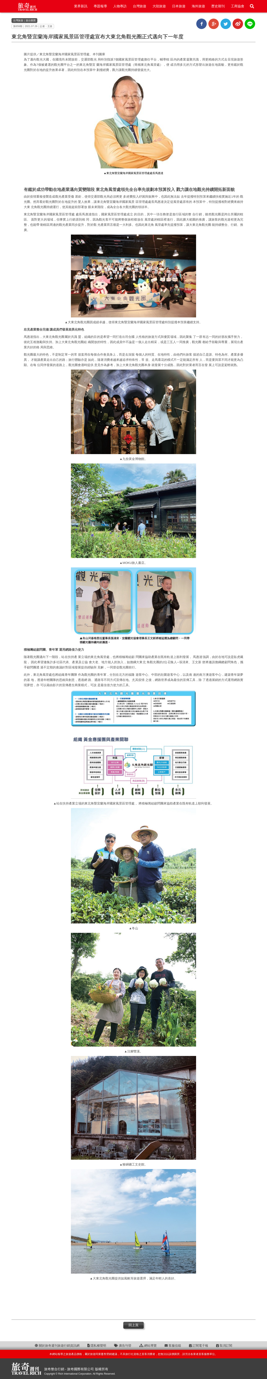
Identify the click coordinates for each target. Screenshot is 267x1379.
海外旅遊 (198, 6)
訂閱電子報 (198, 1345)
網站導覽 (148, 1345)
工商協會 (237, 6)
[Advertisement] (133, 1299)
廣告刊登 (122, 1345)
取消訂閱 (224, 1345)
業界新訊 (80, 6)
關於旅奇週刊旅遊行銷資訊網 (57, 1345)
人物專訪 (120, 6)
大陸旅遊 (159, 6)
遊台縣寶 (31, 20)
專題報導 (100, 6)
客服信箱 (173, 1345)
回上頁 (133, 1325)
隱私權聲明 (96, 1345)
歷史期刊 (218, 6)
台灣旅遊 (139, 6)
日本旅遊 (178, 6)
